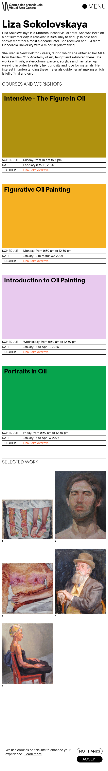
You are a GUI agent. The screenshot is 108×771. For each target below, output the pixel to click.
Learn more (33, 754)
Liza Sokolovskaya (36, 170)
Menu (97, 6)
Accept (90, 759)
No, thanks (89, 751)
